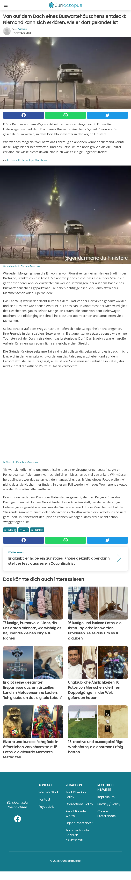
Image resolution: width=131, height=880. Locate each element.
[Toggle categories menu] (6, 5)
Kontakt (44, 799)
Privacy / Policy (108, 804)
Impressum (106, 797)
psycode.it (46, 807)
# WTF (23, 530)
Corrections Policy (79, 804)
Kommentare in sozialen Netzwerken (77, 835)
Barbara (22, 29)
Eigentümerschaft (79, 823)
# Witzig (10, 530)
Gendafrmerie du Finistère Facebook (21, 266)
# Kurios (37, 530)
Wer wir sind (48, 792)
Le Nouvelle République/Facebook (27, 160)
